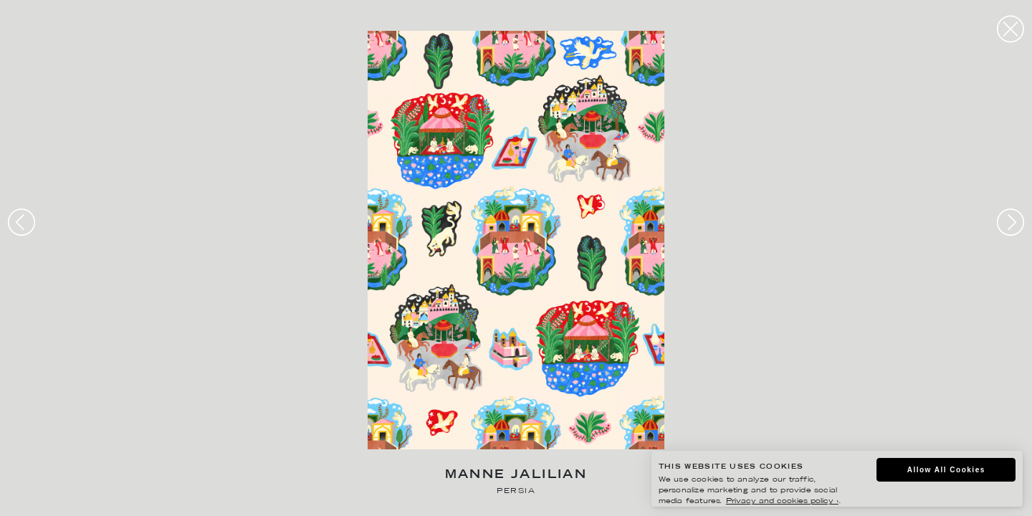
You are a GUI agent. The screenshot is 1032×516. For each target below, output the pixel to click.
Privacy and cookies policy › (782, 501)
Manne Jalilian (516, 475)
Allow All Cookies (946, 470)
